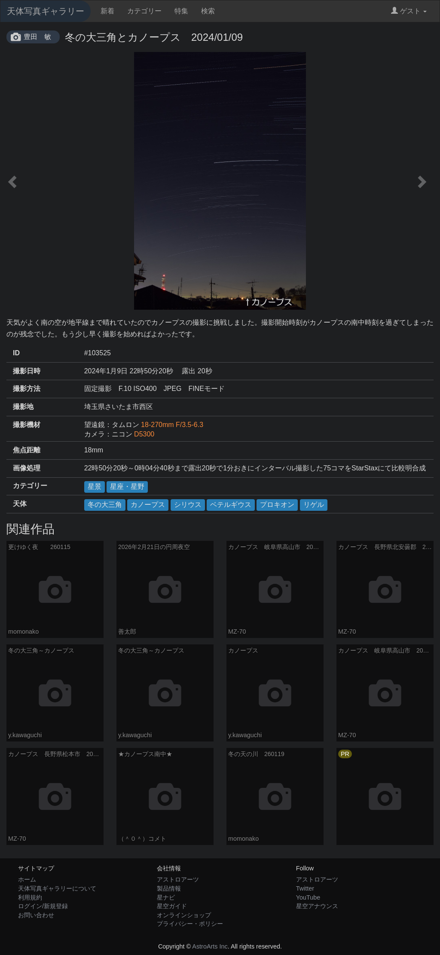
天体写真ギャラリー (45, 11)
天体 (20, 503)
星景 (94, 486)
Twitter (305, 888)
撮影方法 (26, 388)
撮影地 (23, 406)
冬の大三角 (105, 504)
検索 (208, 11)
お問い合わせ (36, 915)
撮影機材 (26, 424)
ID (16, 353)
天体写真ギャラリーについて (57, 888)
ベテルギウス (230, 504)
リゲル (313, 504)
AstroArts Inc (209, 946)
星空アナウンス (317, 906)
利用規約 (30, 897)
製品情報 (169, 888)
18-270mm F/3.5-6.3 (172, 424)
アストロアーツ (178, 879)
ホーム (27, 879)
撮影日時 (26, 371)
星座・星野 (127, 486)
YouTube (308, 897)
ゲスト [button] (409, 11)
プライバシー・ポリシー (190, 923)
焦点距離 (26, 450)
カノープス (148, 504)
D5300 (144, 434)
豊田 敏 (37, 36)
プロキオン (277, 504)
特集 (181, 11)
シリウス (188, 504)
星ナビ (166, 897)
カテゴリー (144, 11)
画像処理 (26, 468)
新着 (107, 11)
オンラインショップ (184, 915)
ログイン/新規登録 (43, 906)
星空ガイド (172, 906)
